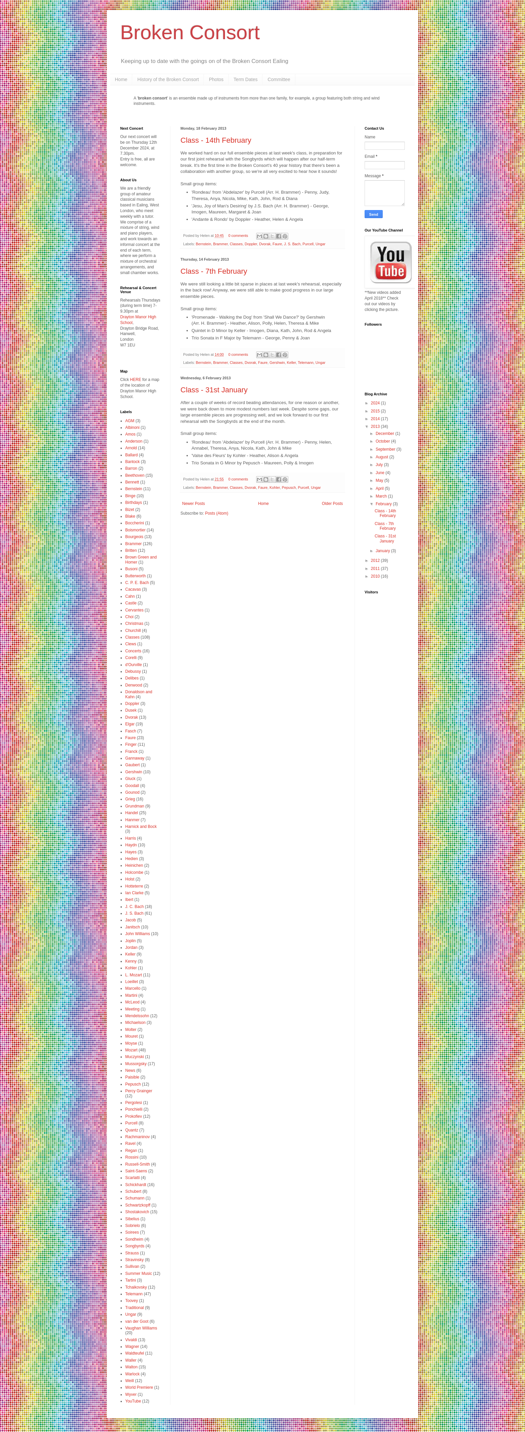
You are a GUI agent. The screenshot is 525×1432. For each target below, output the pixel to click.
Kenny (131, 961)
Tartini (130, 1280)
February (384, 504)
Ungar (320, 244)
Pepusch (289, 487)
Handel (131, 812)
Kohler (275, 487)
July (380, 464)
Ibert (129, 899)
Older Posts (332, 503)
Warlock (132, 1374)
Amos (130, 434)
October (383, 441)
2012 (376, 560)
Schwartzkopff (137, 1205)
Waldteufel (134, 1353)
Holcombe (134, 872)
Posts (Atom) (216, 513)
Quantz (131, 1130)
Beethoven (134, 475)
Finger (131, 744)
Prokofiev (133, 1116)
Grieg (130, 799)
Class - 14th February (215, 140)
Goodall (132, 785)
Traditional (134, 1307)
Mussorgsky (136, 1063)
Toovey (131, 1300)
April (380, 488)
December (385, 433)
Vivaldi (131, 1340)
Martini (131, 995)
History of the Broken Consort (168, 79)
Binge (130, 496)
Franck (131, 751)
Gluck (130, 778)
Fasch (130, 731)
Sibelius (132, 1219)
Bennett (132, 482)
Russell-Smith (137, 1164)
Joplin (130, 940)
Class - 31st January (214, 390)
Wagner (132, 1346)
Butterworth (135, 576)
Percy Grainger (138, 1091)
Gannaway (134, 758)
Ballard (131, 455)
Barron (131, 468)
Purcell (308, 244)
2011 (376, 568)
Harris (130, 838)
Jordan (131, 947)
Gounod (132, 792)
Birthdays (133, 502)
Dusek (131, 710)
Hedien (131, 858)
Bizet (129, 509)
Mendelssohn (137, 1016)
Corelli (131, 657)
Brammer (220, 244)
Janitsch (132, 927)
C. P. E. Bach (137, 582)
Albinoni (132, 427)
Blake (130, 516)
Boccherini (134, 523)
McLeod (132, 1002)
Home (121, 79)
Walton (131, 1367)
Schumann (134, 1198)
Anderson (133, 441)
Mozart (131, 1050)
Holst (129, 879)
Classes (236, 244)
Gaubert (132, 765)
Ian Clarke (134, 893)
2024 (376, 403)
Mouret (131, 1036)
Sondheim (134, 1239)
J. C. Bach (134, 906)
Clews (130, 644)
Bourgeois (134, 536)
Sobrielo (132, 1225)
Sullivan (132, 1266)
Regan (131, 1150)
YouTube (133, 1401)
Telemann (306, 363)
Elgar (130, 724)
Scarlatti (132, 1177)
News (130, 1070)
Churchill (133, 630)
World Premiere (139, 1387)
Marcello (132, 988)
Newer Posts (193, 503)
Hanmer (132, 820)
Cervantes (134, 610)
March (382, 496)
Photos (216, 79)
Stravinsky (134, 1259)
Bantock (132, 461)
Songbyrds (134, 1246)
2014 (376, 418)
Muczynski (134, 1056)
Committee (279, 79)
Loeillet (131, 981)
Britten (131, 550)
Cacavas (133, 589)
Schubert (133, 1191)
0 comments (238, 236)
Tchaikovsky (136, 1287)
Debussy (133, 671)
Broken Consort (190, 32)
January (383, 550)
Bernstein (203, 244)
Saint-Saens (136, 1171)
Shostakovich (137, 1212)
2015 (376, 411)
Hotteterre (134, 886)
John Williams (137, 933)
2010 (376, 576)
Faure (277, 244)
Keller (291, 363)
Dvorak (265, 244)
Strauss (132, 1253)
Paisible (132, 1077)
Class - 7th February (213, 271)
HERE (135, 379)
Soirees (132, 1232)
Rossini (131, 1157)
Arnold (131, 448)
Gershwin (277, 363)
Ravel (130, 1143)
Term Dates (246, 79)
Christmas (134, 623)
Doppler (251, 244)
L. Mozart (133, 975)
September (386, 449)
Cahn (130, 596)
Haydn (131, 845)
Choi (129, 616)
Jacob (130, 920)
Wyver (131, 1394)
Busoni (131, 569)
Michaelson (135, 1022)
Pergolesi (133, 1102)
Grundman (134, 806)
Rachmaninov (137, 1136)
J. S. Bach (292, 244)
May (380, 480)
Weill (129, 1380)
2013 (376, 426)
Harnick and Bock (141, 826)
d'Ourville (133, 664)
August (382, 457)
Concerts (133, 651)
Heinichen (134, 865)
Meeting (132, 1009)
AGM (129, 420)
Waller (131, 1360)
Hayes (131, 852)
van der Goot (136, 1321)
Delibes (132, 678)
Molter (130, 1029)
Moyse (131, 1043)
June (380, 472)
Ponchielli (133, 1109)
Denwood (133, 685)
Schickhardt (135, 1184)
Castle (131, 603)
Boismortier (135, 530)
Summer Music (138, 1273)
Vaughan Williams (141, 1328)
